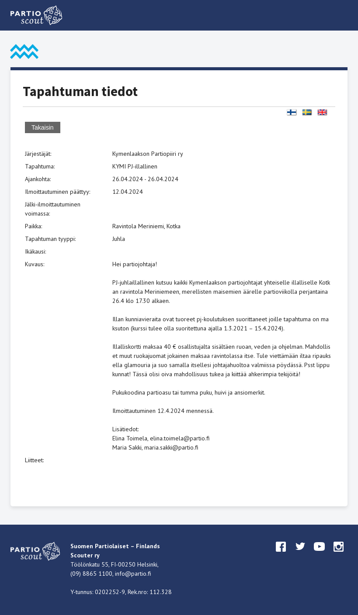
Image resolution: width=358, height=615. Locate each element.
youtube (319, 555)
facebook (281, 555)
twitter (300, 555)
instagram (339, 555)
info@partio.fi (133, 573)
